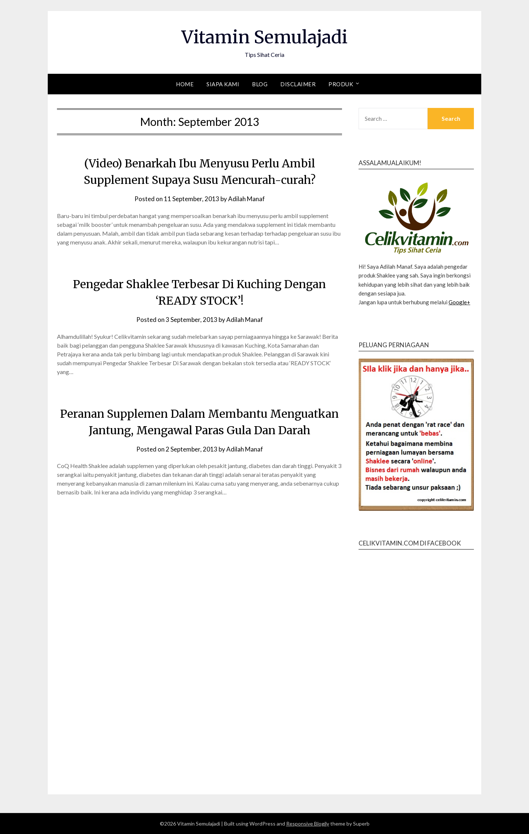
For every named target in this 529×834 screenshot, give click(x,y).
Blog (259, 84)
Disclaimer (298, 84)
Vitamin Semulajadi (264, 37)
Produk (340, 84)
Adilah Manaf (246, 199)
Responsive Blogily (307, 823)
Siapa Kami (222, 84)
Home (185, 84)
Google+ (459, 302)
